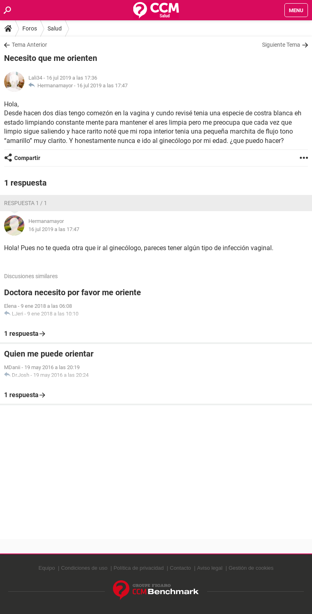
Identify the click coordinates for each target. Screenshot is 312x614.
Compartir (27, 158)
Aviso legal (210, 568)
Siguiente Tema (281, 44)
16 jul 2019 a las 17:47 (102, 85)
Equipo (47, 568)
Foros (29, 28)
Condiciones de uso (84, 568)
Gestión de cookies (251, 568)
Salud (55, 28)
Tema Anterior (29, 44)
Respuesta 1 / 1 (25, 203)
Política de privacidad (138, 568)
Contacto (180, 568)
